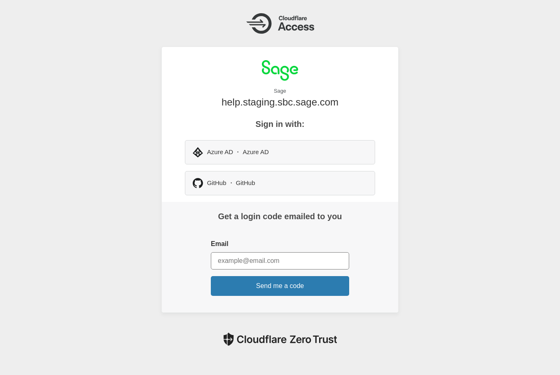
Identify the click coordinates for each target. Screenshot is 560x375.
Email (220, 243)
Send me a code (280, 285)
